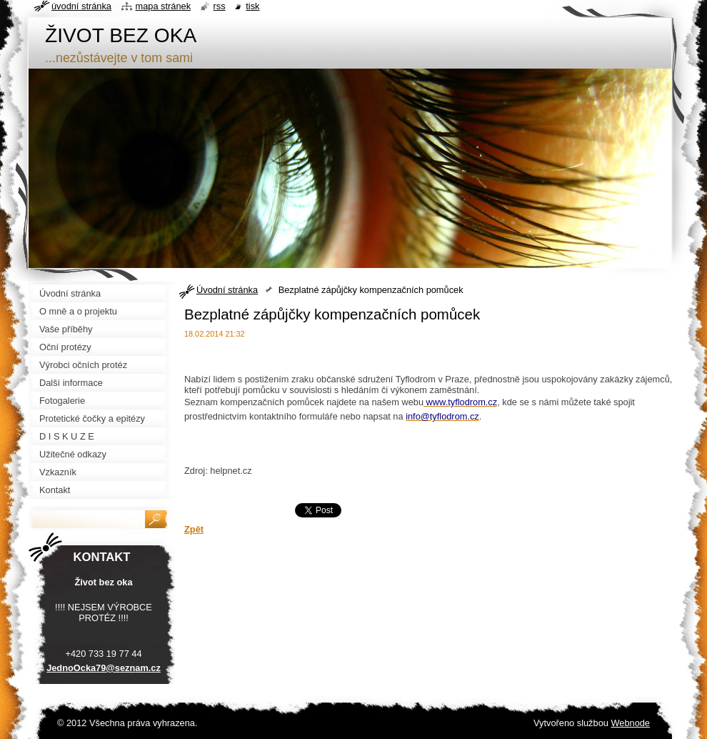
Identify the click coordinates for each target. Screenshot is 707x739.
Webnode (630, 723)
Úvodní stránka (227, 289)
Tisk (252, 6)
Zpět (194, 529)
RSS (220, 6)
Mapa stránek (163, 6)
